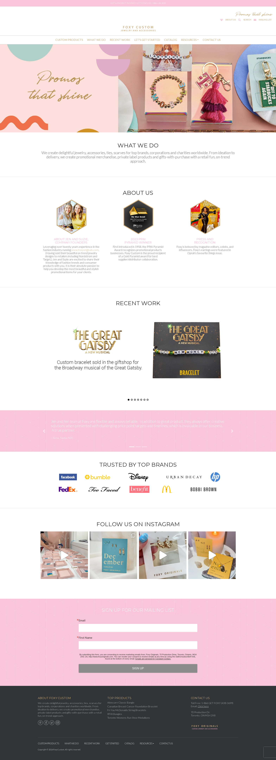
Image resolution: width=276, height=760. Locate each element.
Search (247, 19)
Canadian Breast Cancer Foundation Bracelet (132, 706)
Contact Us (212, 39)
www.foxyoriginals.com (85, 249)
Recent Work (120, 39)
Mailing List (265, 19)
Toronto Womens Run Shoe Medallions (128, 717)
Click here (203, 706)
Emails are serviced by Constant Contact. (153, 659)
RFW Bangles (114, 713)
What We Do (96, 39)
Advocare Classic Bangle (120, 702)
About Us (230, 19)
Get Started (112, 743)
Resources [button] (189, 39)
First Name (85, 637)
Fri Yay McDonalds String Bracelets (126, 710)
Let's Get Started (147, 39)
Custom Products (69, 39)
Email (82, 620)
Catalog (170, 39)
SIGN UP (138, 668)
